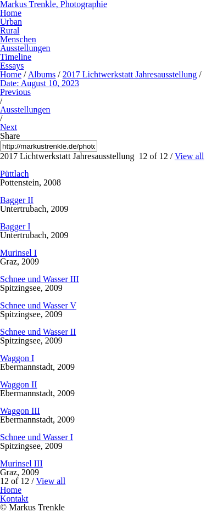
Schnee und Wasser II (38, 331)
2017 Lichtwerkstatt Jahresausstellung (130, 74)
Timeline (15, 56)
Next (8, 127)
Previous (15, 92)
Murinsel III (21, 463)
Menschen (18, 39)
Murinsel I (18, 252)
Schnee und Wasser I (36, 437)
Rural (10, 30)
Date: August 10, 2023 (39, 83)
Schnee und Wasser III (39, 279)
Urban (11, 21)
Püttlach (14, 173)
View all (189, 156)
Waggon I (17, 358)
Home (10, 13)
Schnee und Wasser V (38, 305)
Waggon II (18, 384)
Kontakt (14, 498)
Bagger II (17, 200)
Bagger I (15, 226)
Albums (42, 74)
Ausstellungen (25, 48)
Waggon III (20, 410)
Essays (12, 65)
